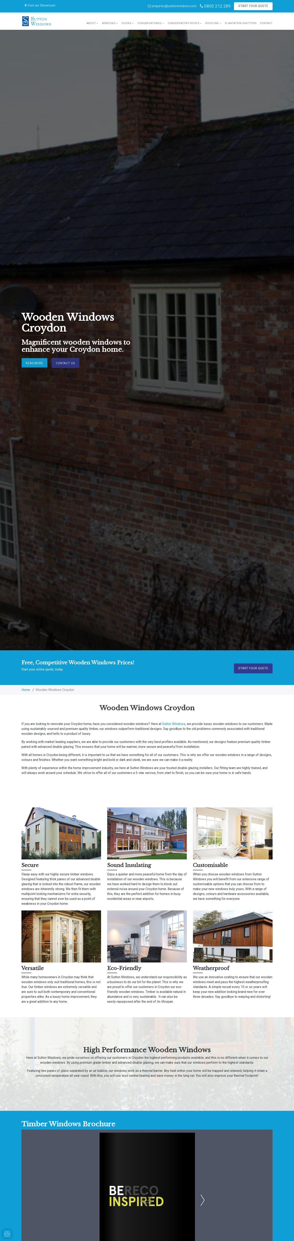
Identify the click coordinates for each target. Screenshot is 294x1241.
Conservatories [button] (149, 23)
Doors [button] (126, 23)
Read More (34, 363)
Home (25, 690)
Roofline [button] (212, 23)
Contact (266, 23)
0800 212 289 (215, 6)
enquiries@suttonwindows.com (172, 6)
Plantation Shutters (241, 23)
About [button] (91, 23)
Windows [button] (109, 23)
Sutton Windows (173, 724)
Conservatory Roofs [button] (183, 23)
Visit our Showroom (40, 5)
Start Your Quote (253, 6)
